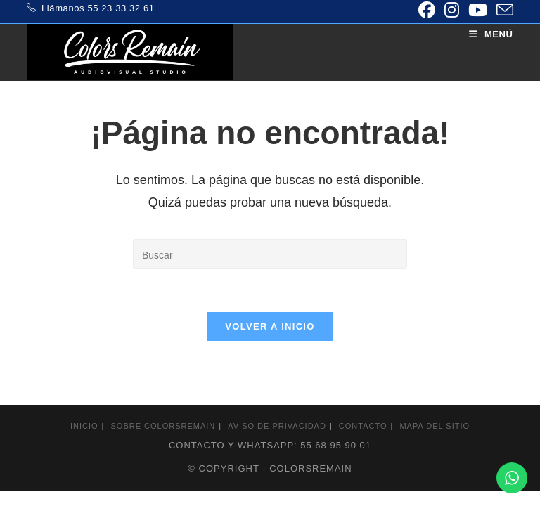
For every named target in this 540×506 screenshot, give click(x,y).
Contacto (363, 426)
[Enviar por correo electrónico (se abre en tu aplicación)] (502, 9)
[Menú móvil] (491, 34)
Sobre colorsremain (163, 426)
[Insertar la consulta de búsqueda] (270, 254)
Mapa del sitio (434, 426)
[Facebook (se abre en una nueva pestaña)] (426, 9)
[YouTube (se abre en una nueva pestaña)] (477, 9)
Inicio (84, 426)
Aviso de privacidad (277, 426)
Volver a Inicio (269, 326)
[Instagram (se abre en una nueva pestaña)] (451, 9)
